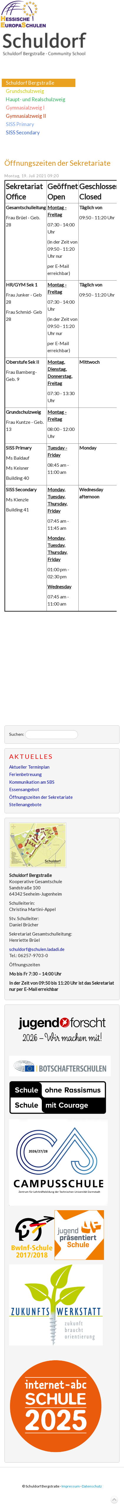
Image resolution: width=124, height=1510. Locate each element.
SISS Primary (20, 124)
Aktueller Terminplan (29, 767)
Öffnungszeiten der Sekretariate (57, 162)
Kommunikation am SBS (31, 782)
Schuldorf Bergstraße (30, 83)
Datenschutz (92, 1486)
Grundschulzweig (25, 91)
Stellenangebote (25, 804)
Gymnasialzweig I (25, 107)
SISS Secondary (23, 132)
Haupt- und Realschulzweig (35, 99)
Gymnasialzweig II (26, 116)
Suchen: (16, 734)
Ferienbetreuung (25, 774)
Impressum (71, 1486)
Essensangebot (24, 789)
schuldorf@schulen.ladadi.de (37, 949)
